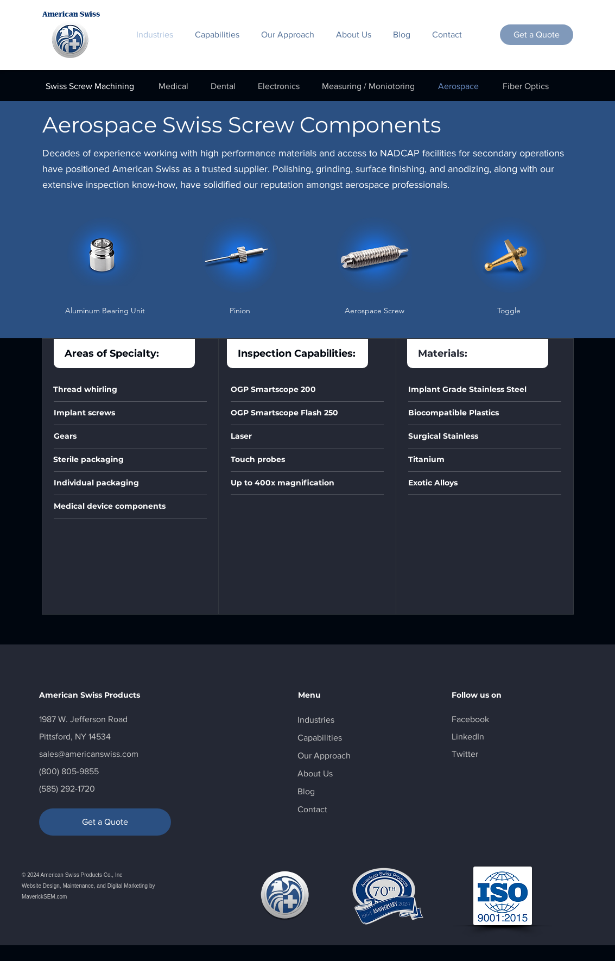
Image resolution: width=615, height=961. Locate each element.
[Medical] (173, 86)
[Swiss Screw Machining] (90, 86)
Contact (312, 809)
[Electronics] (278, 86)
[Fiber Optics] (526, 86)
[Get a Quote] (536, 34)
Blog (306, 791)
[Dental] (223, 86)
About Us (315, 773)
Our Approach (324, 755)
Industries (315, 719)
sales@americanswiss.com (88, 753)
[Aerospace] (458, 86)
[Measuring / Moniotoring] (368, 86)
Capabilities (319, 737)
